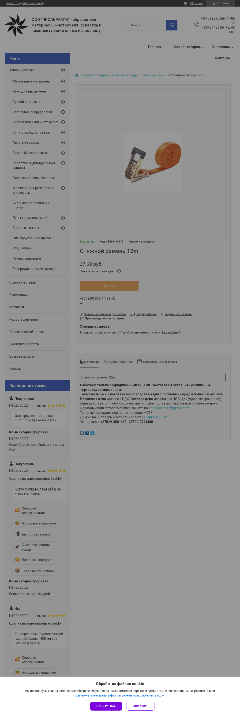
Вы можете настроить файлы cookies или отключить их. (118, 695)
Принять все (106, 706)
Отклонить (140, 706)
